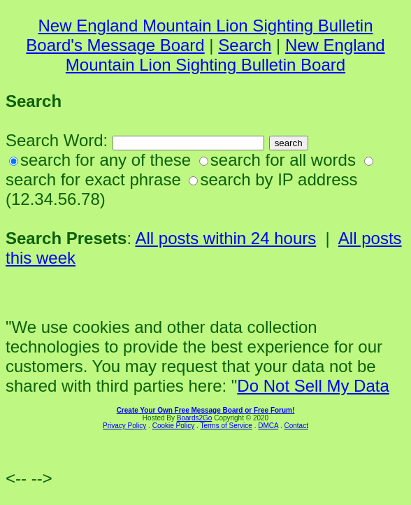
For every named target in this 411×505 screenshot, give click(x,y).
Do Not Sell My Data (313, 385)
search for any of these (105, 159)
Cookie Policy (173, 425)
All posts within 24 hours (225, 238)
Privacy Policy (124, 425)
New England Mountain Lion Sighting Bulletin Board (225, 55)
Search (244, 45)
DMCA (268, 425)
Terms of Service (226, 425)
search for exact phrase (93, 179)
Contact (296, 425)
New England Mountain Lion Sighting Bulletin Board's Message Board (199, 35)
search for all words (283, 159)
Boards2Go (194, 418)
